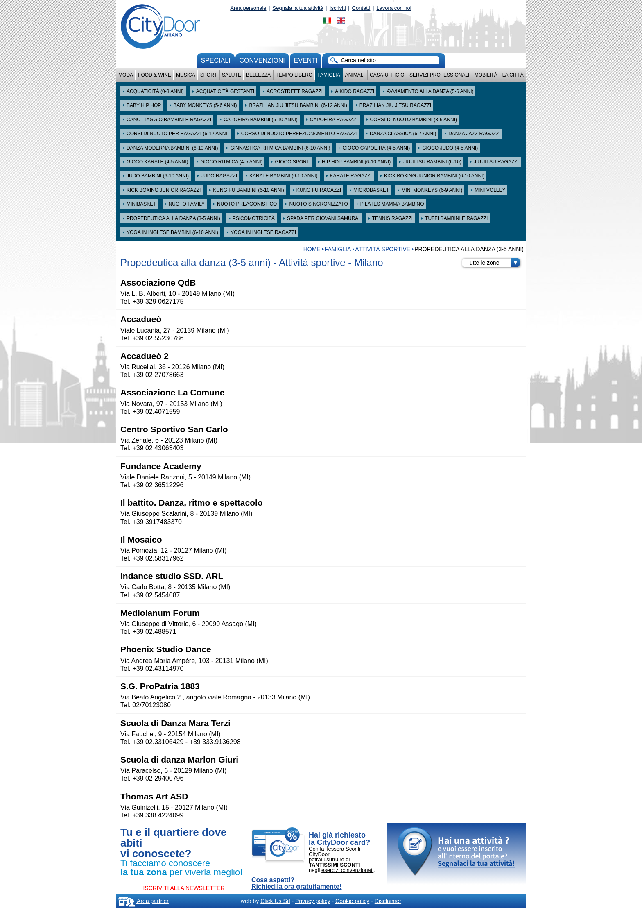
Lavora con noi (393, 8)
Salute (231, 75)
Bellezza (258, 75)
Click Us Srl (275, 901)
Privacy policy (312, 901)
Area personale (248, 8)
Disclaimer (388, 901)
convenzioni (262, 60)
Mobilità (486, 75)
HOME (312, 249)
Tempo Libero (294, 75)
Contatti (361, 8)
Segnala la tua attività (298, 8)
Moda (125, 75)
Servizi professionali (439, 75)
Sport (208, 75)
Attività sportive (382, 249)
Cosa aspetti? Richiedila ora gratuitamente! (296, 883)
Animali (355, 75)
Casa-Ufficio (387, 75)
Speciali (216, 60)
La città (513, 75)
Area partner (143, 901)
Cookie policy (352, 901)
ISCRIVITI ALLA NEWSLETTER (183, 888)
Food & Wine (154, 75)
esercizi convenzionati (347, 870)
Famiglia (328, 75)
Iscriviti (338, 8)
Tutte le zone (493, 263)
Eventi (306, 60)
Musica (185, 75)
